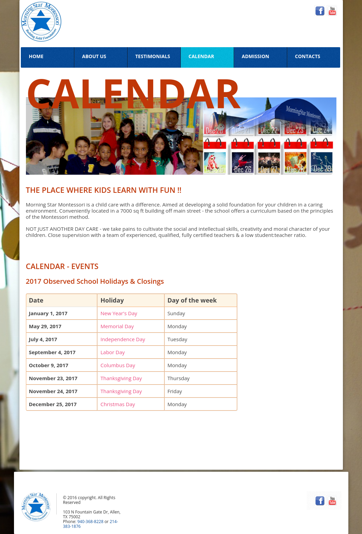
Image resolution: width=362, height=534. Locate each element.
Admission (255, 56)
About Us (94, 56)
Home (36, 56)
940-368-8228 (90, 521)
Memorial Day (117, 326)
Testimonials (152, 56)
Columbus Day (117, 365)
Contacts (307, 56)
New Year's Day (118, 313)
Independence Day (122, 339)
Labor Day (112, 352)
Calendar (201, 56)
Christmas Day (117, 404)
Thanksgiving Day (121, 378)
